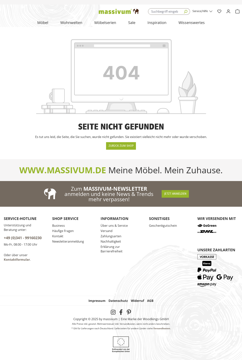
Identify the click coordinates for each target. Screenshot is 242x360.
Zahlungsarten (111, 236)
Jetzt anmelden (175, 193)
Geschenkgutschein (163, 226)
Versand (106, 231)
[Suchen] (185, 11)
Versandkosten (161, 328)
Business (58, 226)
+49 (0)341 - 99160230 (23, 237)
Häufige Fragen (63, 231)
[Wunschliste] (219, 11)
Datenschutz (118, 301)
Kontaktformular (17, 259)
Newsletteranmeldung (68, 241)
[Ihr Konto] (228, 11)
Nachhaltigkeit (111, 241)
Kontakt (57, 236)
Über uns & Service (114, 226)
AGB (150, 301)
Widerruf (137, 301)
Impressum (96, 301)
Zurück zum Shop (121, 145)
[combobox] (164, 11)
